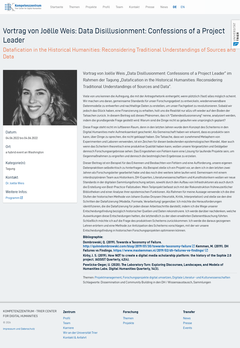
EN (183, 7)
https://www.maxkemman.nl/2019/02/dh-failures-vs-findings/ (160, 250)
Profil (106, 7)
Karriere (68, 328)
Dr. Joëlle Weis (15, 183)
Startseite (56, 7)
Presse (150, 7)
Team (119, 7)
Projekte (91, 7)
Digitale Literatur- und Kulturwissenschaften (201, 277)
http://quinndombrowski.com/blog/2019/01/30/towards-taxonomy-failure (139, 246)
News (164, 7)
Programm (14, 198)
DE (175, 7)
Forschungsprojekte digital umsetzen (147, 277)
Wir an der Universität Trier (80, 332)
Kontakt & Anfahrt (74, 337)
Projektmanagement (108, 277)
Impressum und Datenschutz (19, 329)
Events (187, 328)
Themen (74, 7)
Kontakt (134, 7)
